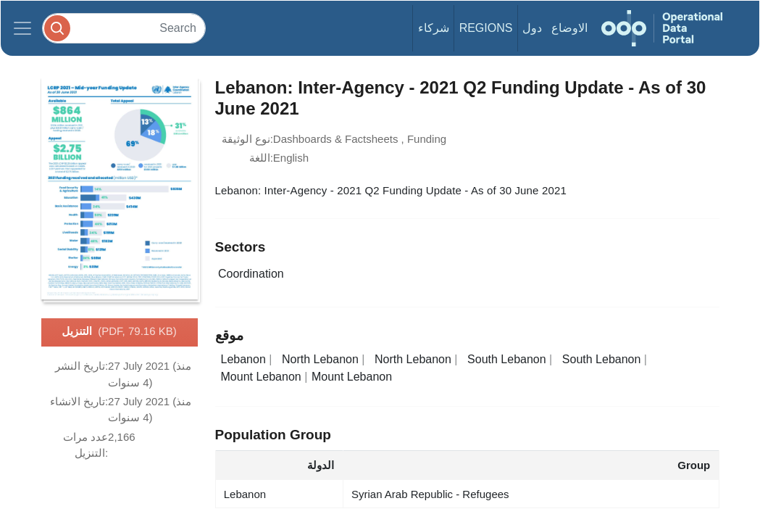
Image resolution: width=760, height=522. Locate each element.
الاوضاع (569, 28)
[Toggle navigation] (22, 28)
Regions (486, 28)
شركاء (433, 28)
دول (532, 28)
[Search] (124, 28)
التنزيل (119, 332)
